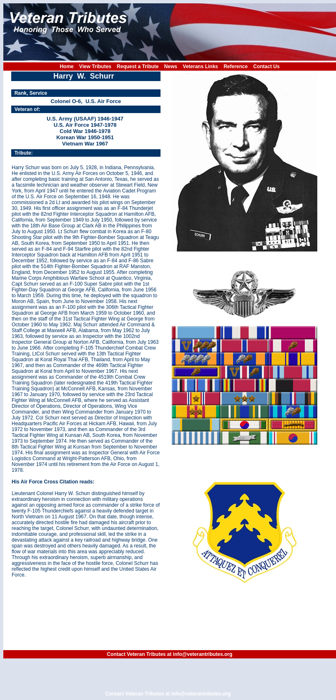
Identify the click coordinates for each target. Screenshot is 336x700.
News (170, 66)
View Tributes (95, 66)
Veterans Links (200, 66)
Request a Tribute (138, 66)
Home (67, 66)
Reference (236, 66)
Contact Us (266, 66)
